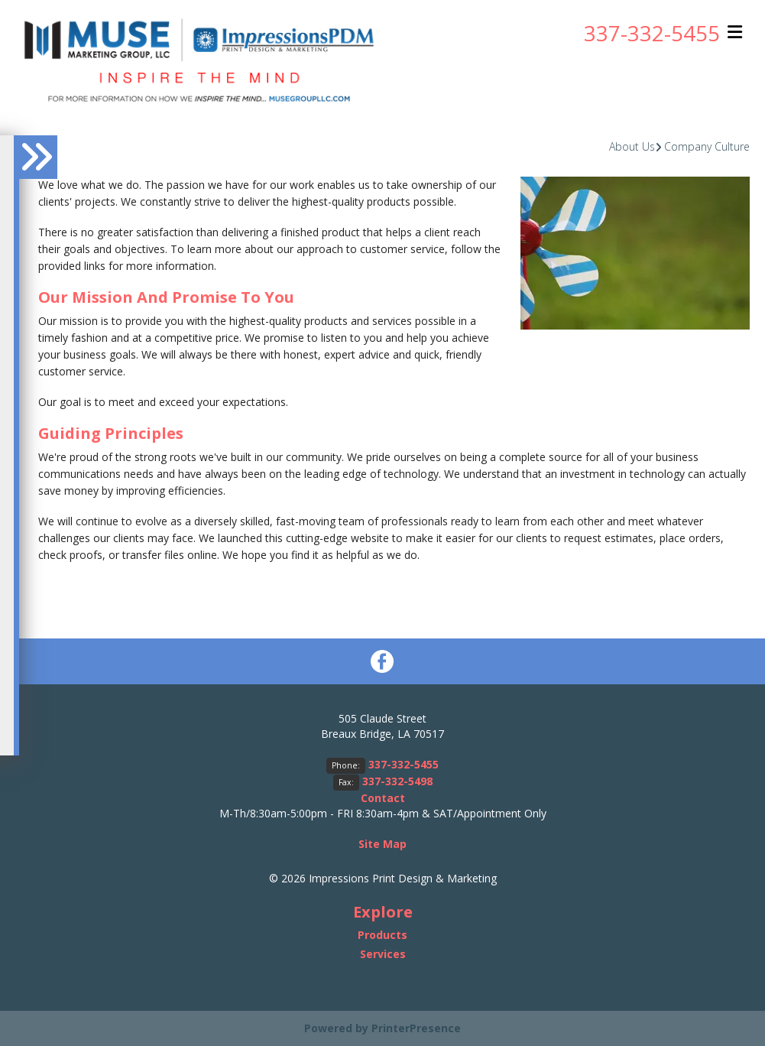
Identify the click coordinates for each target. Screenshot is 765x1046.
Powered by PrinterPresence (382, 1028)
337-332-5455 (652, 32)
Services (383, 954)
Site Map (382, 843)
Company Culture (707, 146)
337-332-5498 (397, 781)
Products (382, 934)
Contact (383, 798)
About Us (632, 146)
